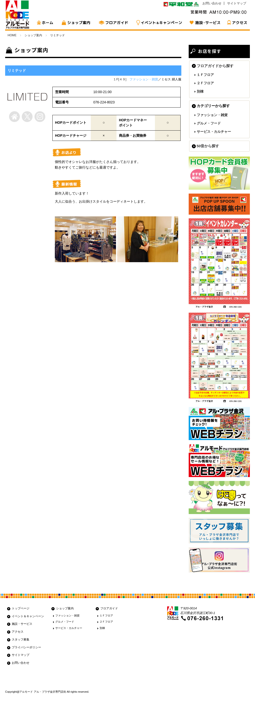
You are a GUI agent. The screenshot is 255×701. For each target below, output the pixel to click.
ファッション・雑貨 (212, 115)
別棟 (200, 91)
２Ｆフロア (205, 83)
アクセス (236, 22)
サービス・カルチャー (214, 132)
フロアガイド (114, 22)
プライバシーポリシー (26, 647)
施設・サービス (204, 22)
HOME (47, 22)
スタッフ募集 (20, 639)
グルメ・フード (209, 123)
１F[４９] (119, 79)
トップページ (20, 608)
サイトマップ (236, 3)
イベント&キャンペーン (159, 22)
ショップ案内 (77, 22)
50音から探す (208, 146)
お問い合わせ (211, 3)
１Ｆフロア (205, 75)
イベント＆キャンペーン (28, 616)
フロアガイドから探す (215, 66)
